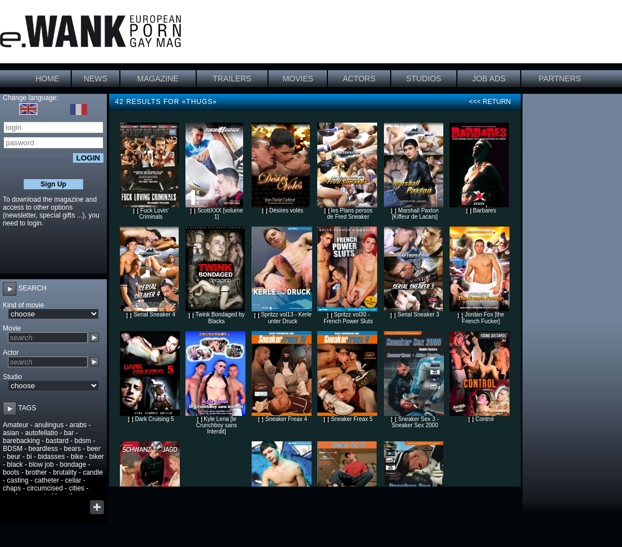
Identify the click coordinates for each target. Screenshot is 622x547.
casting (17, 480)
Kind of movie (23, 305)
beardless (43, 449)
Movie (12, 328)
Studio (12, 377)
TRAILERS (232, 78)
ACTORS (359, 78)
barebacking (21, 441)
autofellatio (41, 433)
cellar (73, 480)
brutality (65, 472)
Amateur (15, 425)
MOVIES (298, 78)
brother (36, 472)
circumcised (45, 488)
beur (13, 457)
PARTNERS (559, 78)
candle (92, 472)
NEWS (95, 78)
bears (72, 449)
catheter (46, 480)
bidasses (51, 457)
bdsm (83, 441)
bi (29, 457)
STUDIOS (423, 78)
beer (94, 449)
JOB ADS (489, 78)
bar (69, 433)
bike (77, 457)
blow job (41, 464)
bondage (73, 464)
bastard (57, 441)
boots (11, 472)
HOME (47, 78)
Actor (11, 353)
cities (76, 488)
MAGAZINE (158, 78)
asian (11, 433)
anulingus (48, 425)
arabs (78, 425)
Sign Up (53, 184)
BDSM (13, 449)
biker (96, 457)
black (15, 464)
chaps (12, 488)
